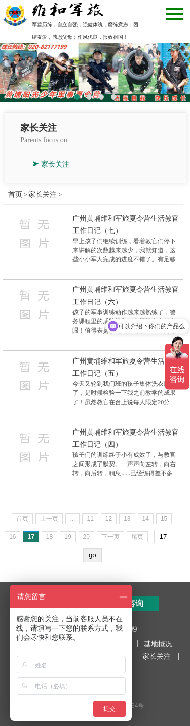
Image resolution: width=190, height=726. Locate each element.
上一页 (49, 518)
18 (49, 536)
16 (12, 536)
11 (90, 518)
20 (86, 536)
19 (67, 536)
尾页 (137, 536)
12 (108, 518)
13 (127, 518)
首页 (15, 194)
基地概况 (158, 644)
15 (164, 518)
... (72, 518)
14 (145, 518)
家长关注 (55, 164)
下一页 (110, 536)
